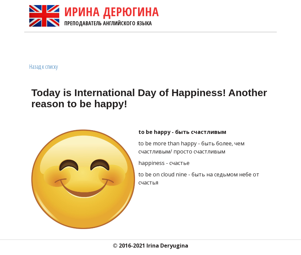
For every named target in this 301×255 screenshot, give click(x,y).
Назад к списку (43, 66)
